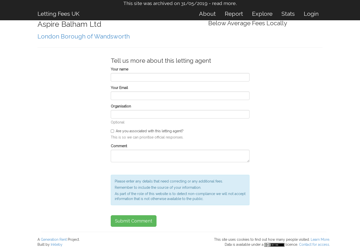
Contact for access (314, 244)
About (207, 13)
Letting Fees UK (59, 13)
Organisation (121, 106)
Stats (288, 13)
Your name (119, 69)
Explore (262, 13)
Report (234, 13)
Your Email (119, 88)
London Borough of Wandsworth (84, 36)
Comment (119, 146)
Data (228, 244)
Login (311, 13)
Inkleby (56, 244)
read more (224, 3)
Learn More (320, 240)
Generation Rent (54, 240)
